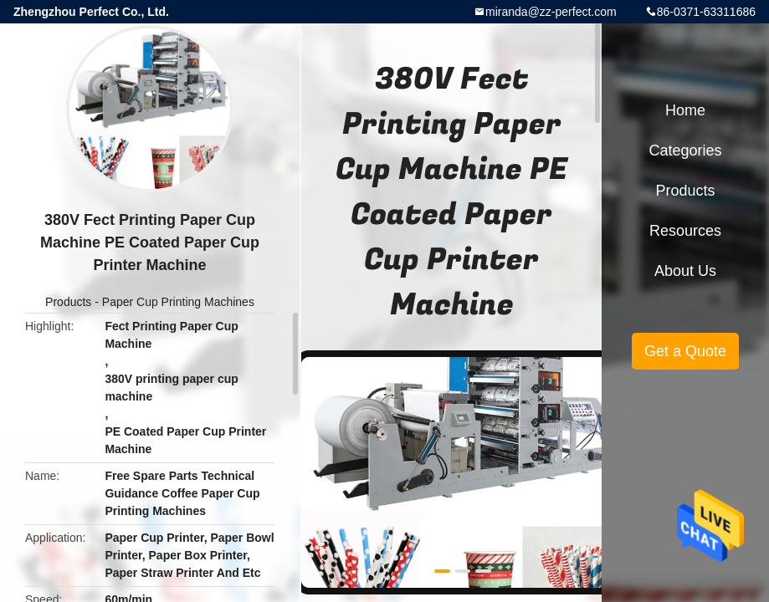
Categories (685, 150)
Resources (685, 230)
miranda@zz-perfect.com (551, 11)
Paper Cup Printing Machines (178, 302)
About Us (685, 271)
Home (685, 110)
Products (68, 302)
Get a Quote (685, 351)
